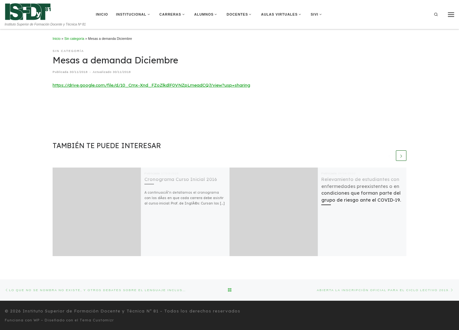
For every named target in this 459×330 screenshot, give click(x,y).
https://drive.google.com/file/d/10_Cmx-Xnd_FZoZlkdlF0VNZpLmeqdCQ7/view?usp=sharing (151, 85)
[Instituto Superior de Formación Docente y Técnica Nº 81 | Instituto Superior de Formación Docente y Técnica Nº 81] (28, 11)
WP (36, 320)
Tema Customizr (97, 320)
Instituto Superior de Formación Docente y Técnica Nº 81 (90, 310)
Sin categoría (74, 38)
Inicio (57, 38)
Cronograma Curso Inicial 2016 (180, 179)
